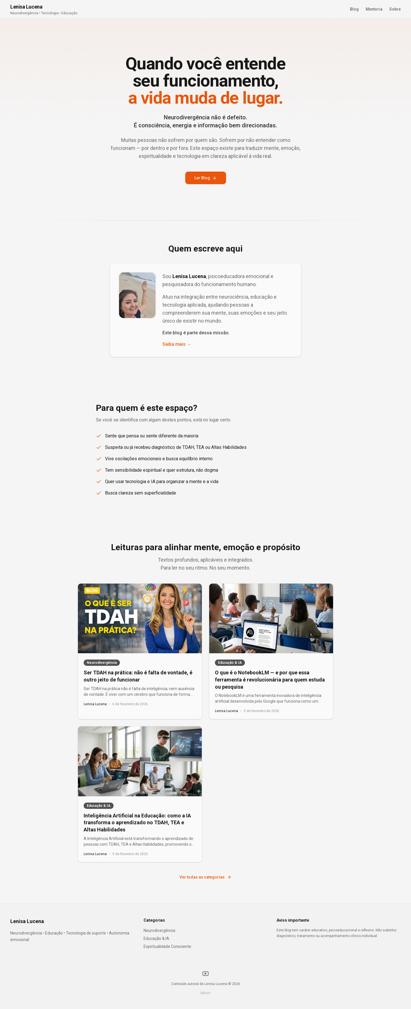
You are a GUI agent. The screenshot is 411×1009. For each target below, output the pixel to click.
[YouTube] (205, 973)
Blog (354, 9)
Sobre (395, 9)
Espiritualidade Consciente (167, 946)
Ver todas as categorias (205, 877)
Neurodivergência (159, 930)
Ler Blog (205, 178)
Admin (205, 993)
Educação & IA (156, 938)
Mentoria (374, 9)
